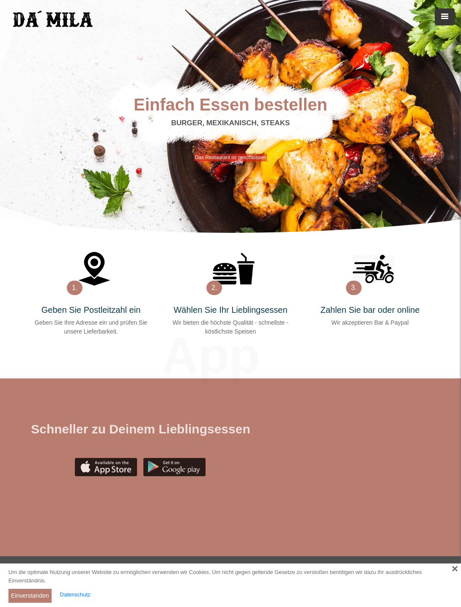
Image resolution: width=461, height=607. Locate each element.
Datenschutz (75, 594)
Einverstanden (30, 595)
